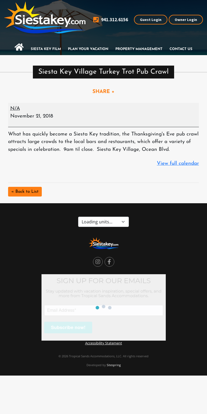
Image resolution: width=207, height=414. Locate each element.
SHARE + (103, 91)
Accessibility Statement (103, 343)
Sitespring (114, 365)
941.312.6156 (110, 20)
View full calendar (178, 163)
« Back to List (25, 192)
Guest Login (150, 19)
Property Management (139, 49)
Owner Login (186, 19)
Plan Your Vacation (88, 49)
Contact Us (181, 49)
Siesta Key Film (46, 49)
